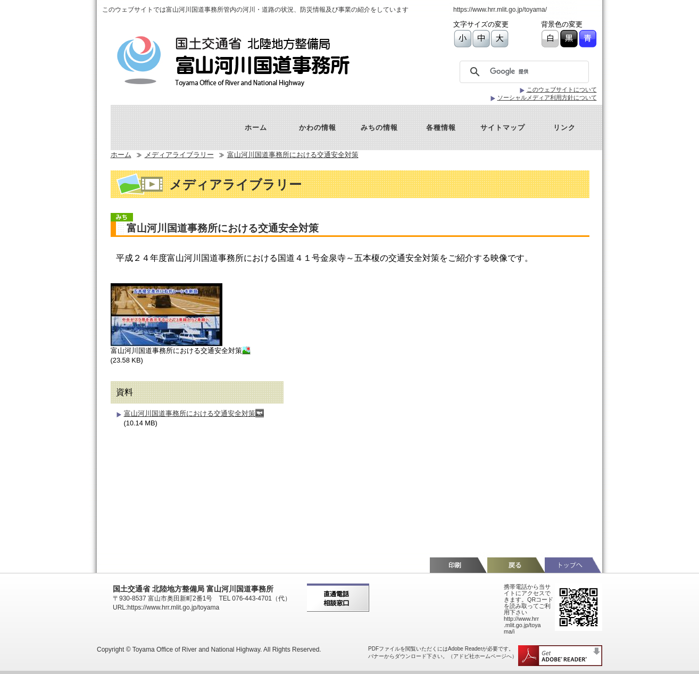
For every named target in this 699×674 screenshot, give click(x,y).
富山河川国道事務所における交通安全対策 (293, 155)
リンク (564, 127)
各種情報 (441, 127)
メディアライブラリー (179, 155)
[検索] (527, 71)
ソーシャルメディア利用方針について (547, 97)
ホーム (256, 127)
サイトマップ (502, 127)
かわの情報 (317, 127)
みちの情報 (379, 127)
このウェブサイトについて (562, 89)
